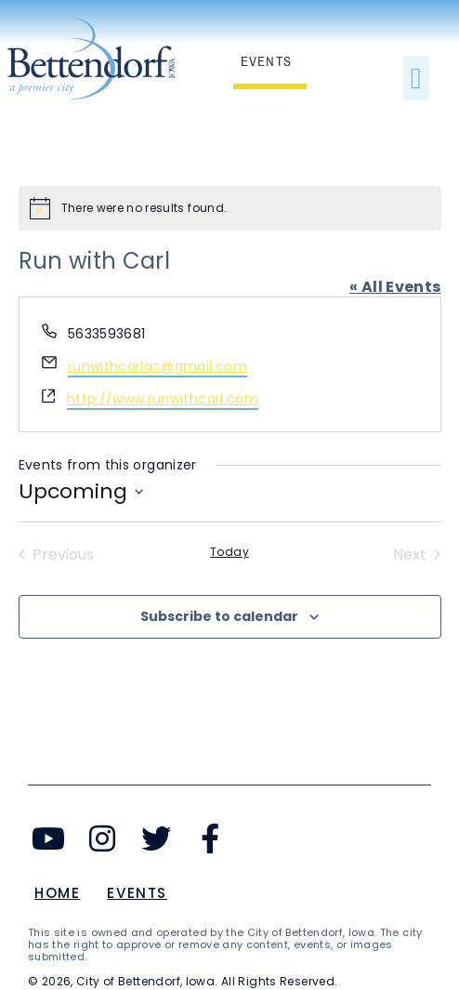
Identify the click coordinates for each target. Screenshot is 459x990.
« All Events (394, 286)
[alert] (230, 208)
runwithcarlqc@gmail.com (157, 366)
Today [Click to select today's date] (229, 552)
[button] (416, 78)
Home (57, 893)
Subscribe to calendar (219, 616)
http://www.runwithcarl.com (162, 398)
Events (137, 893)
